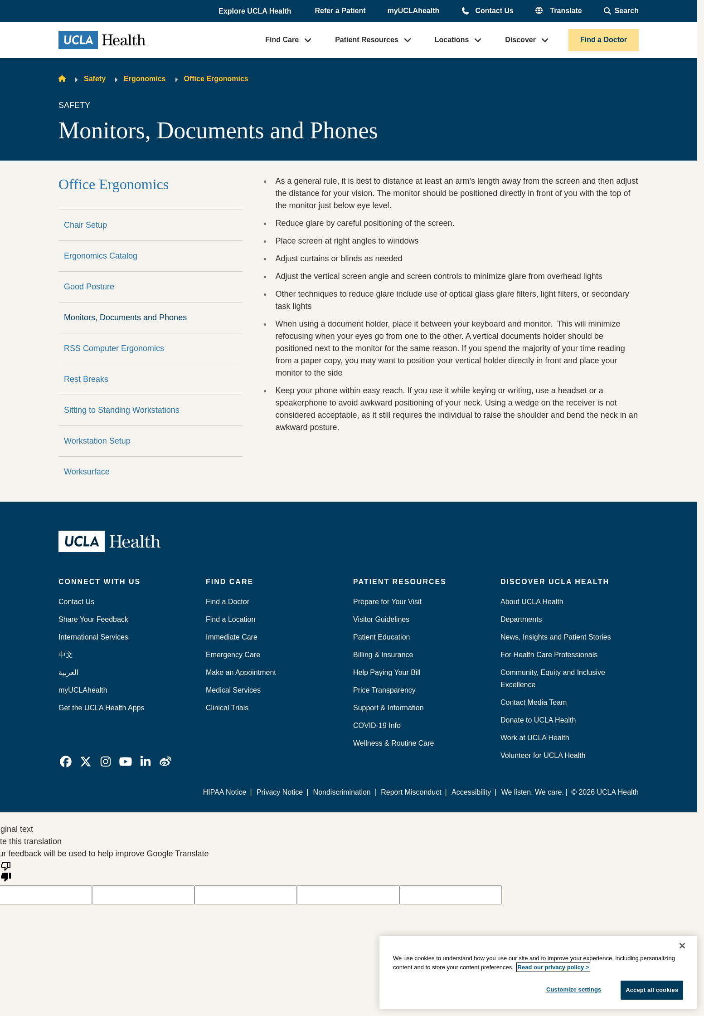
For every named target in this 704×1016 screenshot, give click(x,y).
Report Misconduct (411, 792)
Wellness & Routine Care (393, 743)
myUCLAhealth (414, 11)
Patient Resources (366, 40)
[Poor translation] (5, 871)
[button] (255, 11)
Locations (452, 40)
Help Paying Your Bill (387, 672)
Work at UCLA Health (534, 738)
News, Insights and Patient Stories (555, 637)
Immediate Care (231, 637)
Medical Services (233, 690)
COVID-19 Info (377, 725)
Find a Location (230, 619)
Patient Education (381, 637)
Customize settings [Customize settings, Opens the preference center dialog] (574, 989)
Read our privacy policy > (553, 967)
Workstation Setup (97, 440)
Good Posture (89, 286)
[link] (65, 761)
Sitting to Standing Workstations (122, 410)
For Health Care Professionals (548, 655)
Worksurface (87, 471)
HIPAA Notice (225, 792)
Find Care (282, 40)
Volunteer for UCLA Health (543, 755)
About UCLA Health (531, 602)
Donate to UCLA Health (538, 720)
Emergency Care (233, 655)
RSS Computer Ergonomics (114, 348)
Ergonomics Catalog (100, 255)
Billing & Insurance (383, 655)
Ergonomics (144, 79)
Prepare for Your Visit (387, 602)
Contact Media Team (533, 702)
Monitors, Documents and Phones (125, 317)
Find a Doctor (603, 40)
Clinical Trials (227, 708)
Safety (95, 79)
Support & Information (388, 708)
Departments (521, 619)
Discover (520, 40)
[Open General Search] (621, 11)
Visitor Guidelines (381, 619)
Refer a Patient (340, 11)
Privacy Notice (280, 792)
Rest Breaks (86, 379)
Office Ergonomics (216, 79)
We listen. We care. (532, 792)
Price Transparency (384, 690)
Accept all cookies (652, 990)
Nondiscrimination (342, 792)
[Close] (682, 946)
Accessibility (471, 792)
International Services (93, 637)
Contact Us (494, 11)
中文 (65, 655)
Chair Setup (85, 225)
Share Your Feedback (93, 619)
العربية (68, 672)
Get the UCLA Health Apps (101, 708)
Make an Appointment (241, 672)
